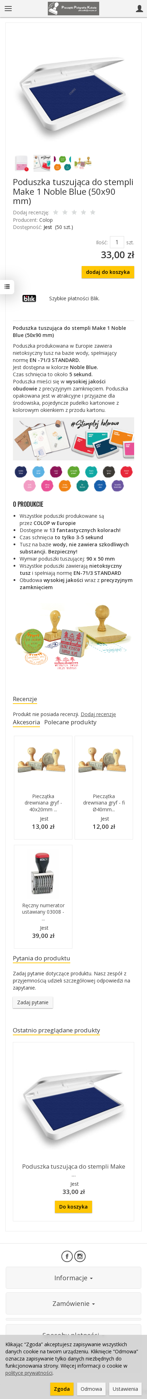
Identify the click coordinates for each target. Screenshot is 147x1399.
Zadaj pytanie (33, 1002)
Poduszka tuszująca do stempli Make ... (73, 1170)
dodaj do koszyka (108, 272)
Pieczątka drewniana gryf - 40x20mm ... (43, 803)
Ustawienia (125, 1388)
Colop (46, 219)
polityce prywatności (28, 1372)
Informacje (73, 1277)
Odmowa (91, 1388)
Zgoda (62, 1388)
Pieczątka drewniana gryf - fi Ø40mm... (104, 803)
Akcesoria (26, 722)
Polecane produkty (70, 722)
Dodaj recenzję (98, 714)
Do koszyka (73, 1206)
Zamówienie (73, 1303)
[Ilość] (117, 242)
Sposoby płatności (73, 1335)
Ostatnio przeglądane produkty (56, 1030)
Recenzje (25, 699)
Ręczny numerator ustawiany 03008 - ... (43, 912)
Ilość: (102, 242)
